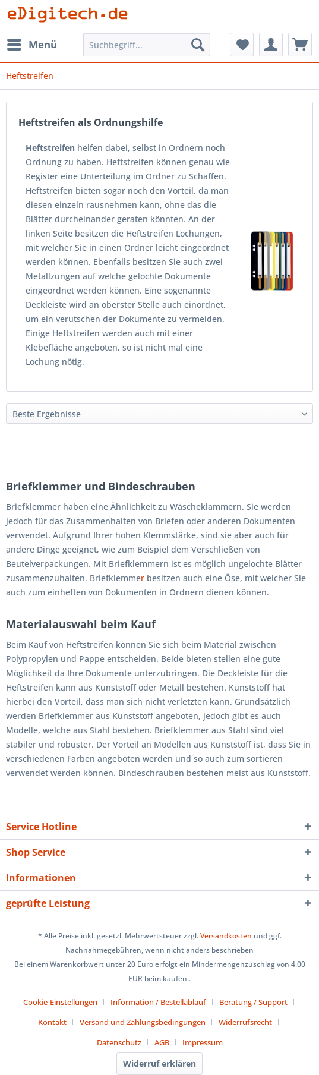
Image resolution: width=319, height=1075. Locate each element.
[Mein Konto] (271, 44)
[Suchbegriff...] (147, 44)
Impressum (202, 1042)
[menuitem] (31, 44)
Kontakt (52, 1022)
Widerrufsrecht (245, 1022)
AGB (161, 1042)
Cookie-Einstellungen (60, 1002)
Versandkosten (226, 936)
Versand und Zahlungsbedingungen (143, 1022)
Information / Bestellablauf (158, 1002)
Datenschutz (119, 1042)
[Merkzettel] (242, 44)
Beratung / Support (253, 1002)
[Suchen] (197, 44)
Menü (32, 43)
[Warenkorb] (300, 44)
